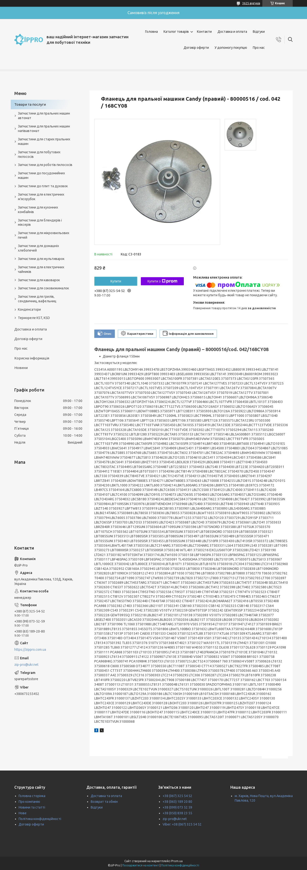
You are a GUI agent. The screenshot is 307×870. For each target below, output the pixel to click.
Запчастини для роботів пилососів (45, 165)
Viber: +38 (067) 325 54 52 (182, 824)
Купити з (162, 281)
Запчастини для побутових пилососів (39, 154)
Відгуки (259, 31)
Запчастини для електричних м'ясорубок (41, 197)
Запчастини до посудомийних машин (41, 175)
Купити (116, 281)
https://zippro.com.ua (30, 649)
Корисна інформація (31, 358)
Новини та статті (32, 807)
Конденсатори (29, 309)
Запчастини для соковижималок (43, 288)
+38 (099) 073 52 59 (177, 807)
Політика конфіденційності (40, 819)
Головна (151, 31)
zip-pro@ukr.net (26, 664)
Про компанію (29, 802)
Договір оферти (196, 48)
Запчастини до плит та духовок (43, 186)
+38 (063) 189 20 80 (177, 802)
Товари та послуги (30, 104)
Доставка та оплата (106, 796)
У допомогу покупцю (231, 48)
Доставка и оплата (232, 31)
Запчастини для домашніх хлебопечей (38, 248)
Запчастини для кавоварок (39, 280)
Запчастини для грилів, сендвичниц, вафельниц (37, 299)
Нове (22, 813)
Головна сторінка (32, 796)
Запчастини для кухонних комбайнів (38, 209)
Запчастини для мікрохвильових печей (43, 235)
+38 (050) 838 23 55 (177, 813)
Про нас (259, 48)
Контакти (204, 31)
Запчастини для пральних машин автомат (44, 115)
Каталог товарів (176, 31)
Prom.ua (177, 861)
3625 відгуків (251, 3)
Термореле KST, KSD (34, 318)
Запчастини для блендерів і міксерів (40, 222)
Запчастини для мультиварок (41, 259)
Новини (21, 368)
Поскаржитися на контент (140, 865)
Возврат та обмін (104, 802)
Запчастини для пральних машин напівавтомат (44, 128)
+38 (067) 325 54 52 (177, 796)
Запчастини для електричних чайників (41, 269)
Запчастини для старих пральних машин (44, 141)
